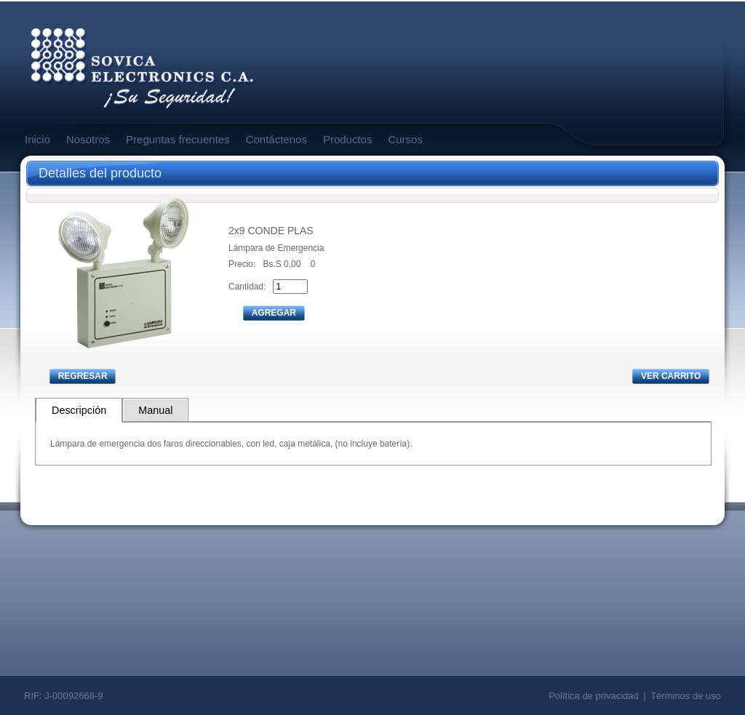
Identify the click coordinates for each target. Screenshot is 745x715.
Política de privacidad (594, 695)
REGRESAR (83, 376)
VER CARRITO (671, 376)
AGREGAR (274, 313)
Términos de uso (685, 695)
